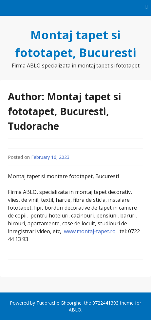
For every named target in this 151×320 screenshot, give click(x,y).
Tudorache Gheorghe (59, 303)
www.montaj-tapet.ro (90, 231)
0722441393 (105, 303)
